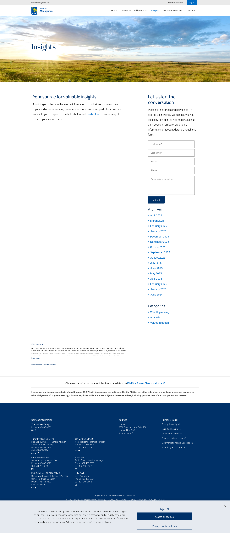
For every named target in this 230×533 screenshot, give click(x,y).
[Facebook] (36, 430)
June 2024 (156, 294)
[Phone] (171, 170)
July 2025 (155, 263)
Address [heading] (123, 419)
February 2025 (158, 284)
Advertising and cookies (172, 447)
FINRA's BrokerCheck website (144, 383)
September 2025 (160, 252)
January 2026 (158, 231)
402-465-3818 (88, 444)
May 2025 (156, 273)
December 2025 (159, 236)
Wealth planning (159, 312)
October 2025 (158, 247)
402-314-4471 (41, 484)
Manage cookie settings (164, 526)
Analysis (155, 317)
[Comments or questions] (171, 185)
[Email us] (32, 430)
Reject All (164, 509)
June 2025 (156, 268)
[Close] (225, 506)
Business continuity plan (172, 438)
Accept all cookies (164, 516)
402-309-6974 (41, 450)
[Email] (171, 161)
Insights (155, 10)
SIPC (160, 500)
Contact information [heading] (41, 419)
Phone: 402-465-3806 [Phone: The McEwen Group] (41, 427)
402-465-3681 (88, 479)
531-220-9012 (41, 466)
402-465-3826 (44, 463)
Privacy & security (170, 424)
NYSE (141, 500)
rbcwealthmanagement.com (40, 3)
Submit (156, 199)
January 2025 (158, 289)
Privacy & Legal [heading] (169, 419)
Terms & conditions (170, 433)
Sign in (193, 3)
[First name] (171, 144)
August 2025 (157, 257)
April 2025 (156, 278)
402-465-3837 (88, 463)
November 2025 (159, 241)
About (126, 10)
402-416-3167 (85, 466)
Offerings (140, 10)
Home (114, 10)
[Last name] (171, 153)
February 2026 (158, 226)
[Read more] (35, 358)
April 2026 (156, 215)
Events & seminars (172, 10)
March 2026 (157, 220)
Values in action (159, 322)
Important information (175, 3)
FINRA (151, 500)
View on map (125, 433)
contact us (93, 114)
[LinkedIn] (36, 453)
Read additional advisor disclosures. (44, 365)
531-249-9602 (85, 481)
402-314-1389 (85, 447)
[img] (115, 49)
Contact (191, 10)
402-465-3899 (44, 481)
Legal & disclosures (170, 429)
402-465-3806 (44, 447)
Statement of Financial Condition (176, 443)
